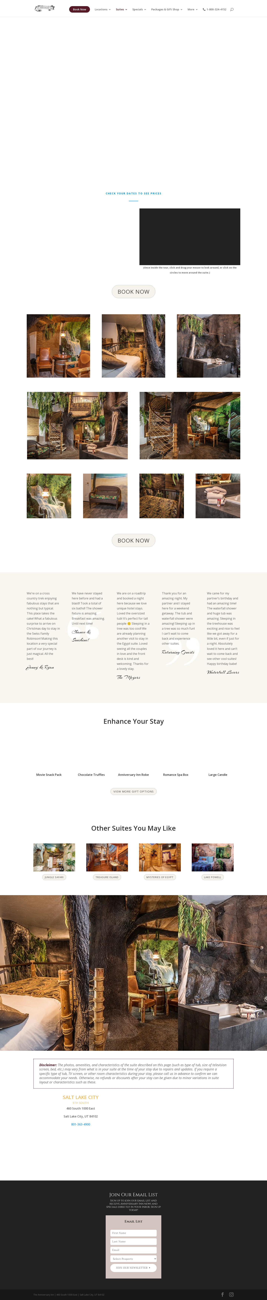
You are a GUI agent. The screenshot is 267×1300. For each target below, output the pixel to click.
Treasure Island (107, 877)
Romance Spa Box (175, 775)
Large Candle (218, 775)
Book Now (79, 9)
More (191, 9)
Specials (137, 9)
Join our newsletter (132, 1267)
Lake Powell (212, 877)
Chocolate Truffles (91, 775)
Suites (120, 9)
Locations (101, 9)
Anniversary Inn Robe (133, 775)
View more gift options (133, 791)
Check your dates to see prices (133, 193)
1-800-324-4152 (214, 9)
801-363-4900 (80, 1124)
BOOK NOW (134, 291)
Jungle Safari (54, 877)
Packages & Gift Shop (165, 9)
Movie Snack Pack (49, 775)
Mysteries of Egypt (159, 877)
